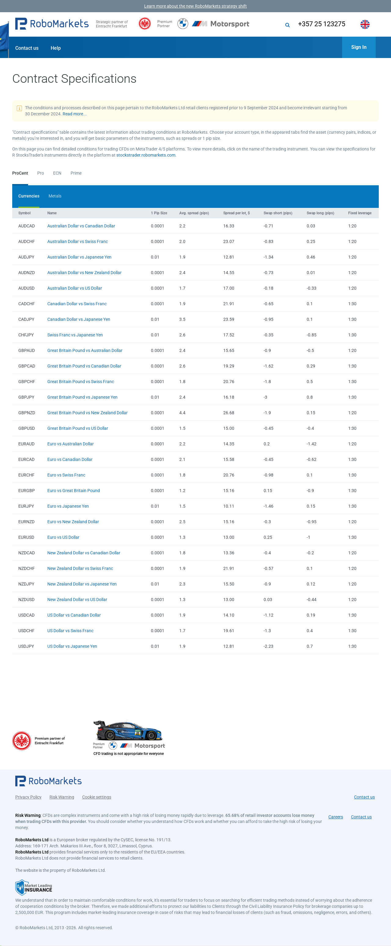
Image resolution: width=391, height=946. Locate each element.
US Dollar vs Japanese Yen (72, 646)
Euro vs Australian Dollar (70, 443)
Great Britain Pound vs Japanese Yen (82, 397)
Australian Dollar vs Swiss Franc (77, 241)
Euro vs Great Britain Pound (73, 490)
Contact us (26, 48)
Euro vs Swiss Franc (66, 475)
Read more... (75, 113)
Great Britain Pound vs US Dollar (77, 428)
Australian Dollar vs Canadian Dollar (81, 225)
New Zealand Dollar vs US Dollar (77, 599)
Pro (40, 173)
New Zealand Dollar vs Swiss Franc (80, 568)
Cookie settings (96, 797)
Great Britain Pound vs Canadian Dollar (84, 366)
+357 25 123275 (321, 24)
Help (56, 48)
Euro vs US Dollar (63, 537)
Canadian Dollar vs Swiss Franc (77, 303)
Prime (76, 173)
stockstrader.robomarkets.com (145, 155)
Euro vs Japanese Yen (68, 506)
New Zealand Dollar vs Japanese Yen (82, 584)
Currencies (28, 196)
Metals (55, 196)
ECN (57, 173)
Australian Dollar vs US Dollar (74, 288)
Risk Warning (61, 797)
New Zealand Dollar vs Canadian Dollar (83, 552)
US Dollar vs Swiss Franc (70, 630)
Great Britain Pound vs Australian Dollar (84, 350)
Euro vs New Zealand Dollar (73, 521)
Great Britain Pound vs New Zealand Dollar (87, 412)
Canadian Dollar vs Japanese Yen (78, 319)
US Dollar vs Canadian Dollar (74, 615)
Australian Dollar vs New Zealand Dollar (84, 272)
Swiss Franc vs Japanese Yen (75, 334)
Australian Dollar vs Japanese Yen (79, 257)
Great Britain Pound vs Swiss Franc (80, 381)
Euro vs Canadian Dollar (70, 459)
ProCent (20, 173)
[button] (52, 24)
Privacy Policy (28, 797)
